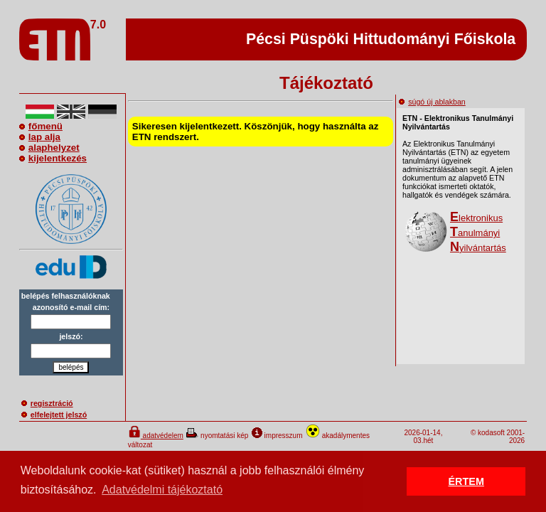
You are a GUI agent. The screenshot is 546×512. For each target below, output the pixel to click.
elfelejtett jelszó (54, 414)
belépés (70, 367)
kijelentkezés (53, 158)
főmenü (41, 126)
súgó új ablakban (432, 101)
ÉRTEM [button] (466, 481)
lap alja (39, 137)
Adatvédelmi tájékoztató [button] (162, 490)
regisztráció (47, 403)
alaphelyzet (49, 147)
